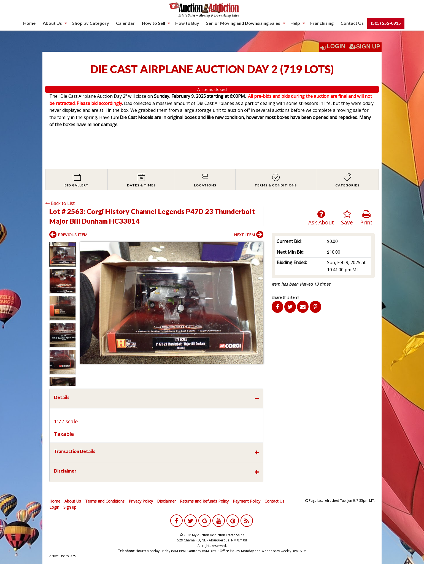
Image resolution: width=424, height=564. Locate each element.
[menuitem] (29, 23)
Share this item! (285, 297)
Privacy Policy (141, 501)
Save (347, 218)
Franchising (322, 23)
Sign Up (364, 46)
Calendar (125, 23)
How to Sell (153, 23)
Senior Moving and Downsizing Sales (243, 23)
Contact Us (352, 23)
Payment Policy (246, 501)
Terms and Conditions (105, 501)
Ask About (321, 218)
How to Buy (187, 23)
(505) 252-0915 (386, 23)
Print (366, 218)
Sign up (69, 507)
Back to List (60, 203)
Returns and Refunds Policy (204, 501)
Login (336, 46)
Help (295, 23)
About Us (52, 23)
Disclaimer (166, 501)
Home (29, 23)
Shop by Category (90, 23)
